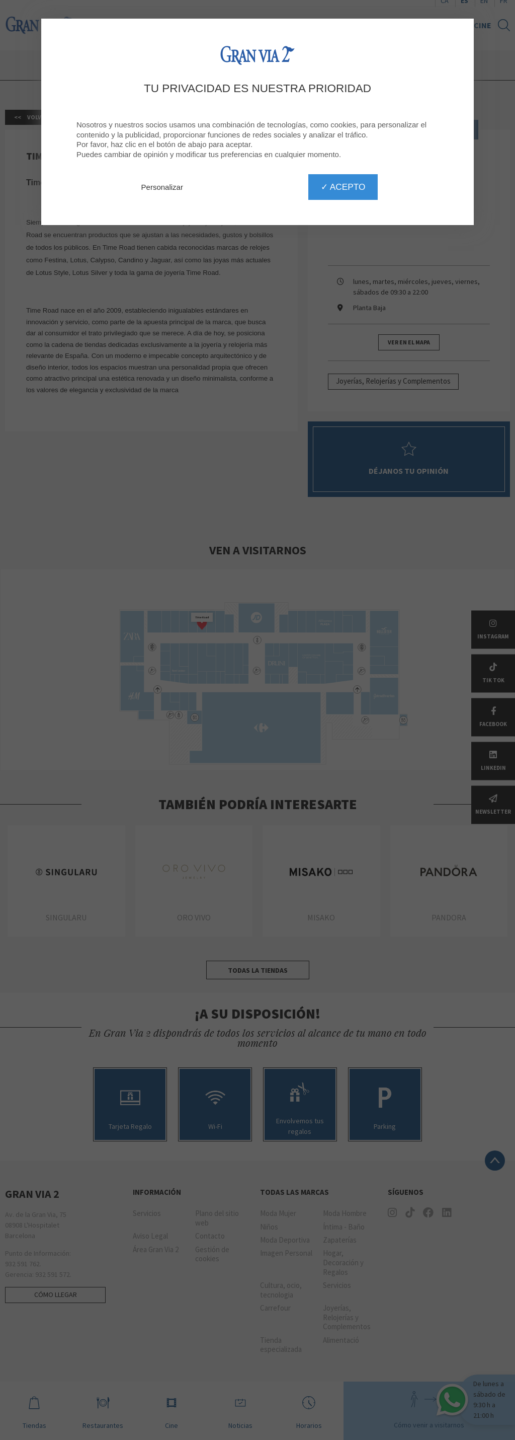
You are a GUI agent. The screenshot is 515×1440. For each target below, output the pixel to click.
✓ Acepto (343, 187)
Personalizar (162, 187)
